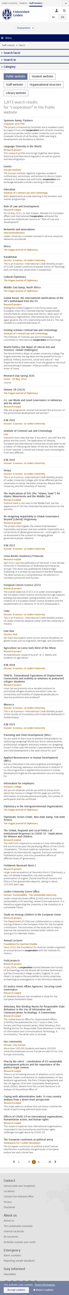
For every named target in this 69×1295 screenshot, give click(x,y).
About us (9, 1220)
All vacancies (11, 1236)
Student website (42, 76)
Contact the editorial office (18, 1196)
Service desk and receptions (19, 1186)
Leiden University (9, 3)
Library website (16, 93)
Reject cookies (44, 1290)
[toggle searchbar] (64, 10)
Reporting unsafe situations (19, 1261)
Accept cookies (16, 1290)
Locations (9, 1191)
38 (50, 1162)
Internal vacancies (14, 1231)
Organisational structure (45, 84)
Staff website (8, 45)
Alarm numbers (12, 1255)
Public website (15, 76)
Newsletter (10, 1274)
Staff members (35, 3)
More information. (45, 1285)
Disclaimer (9, 1207)
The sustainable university (18, 1226)
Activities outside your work (19, 1242)
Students (23, 3)
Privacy (8, 1202)
